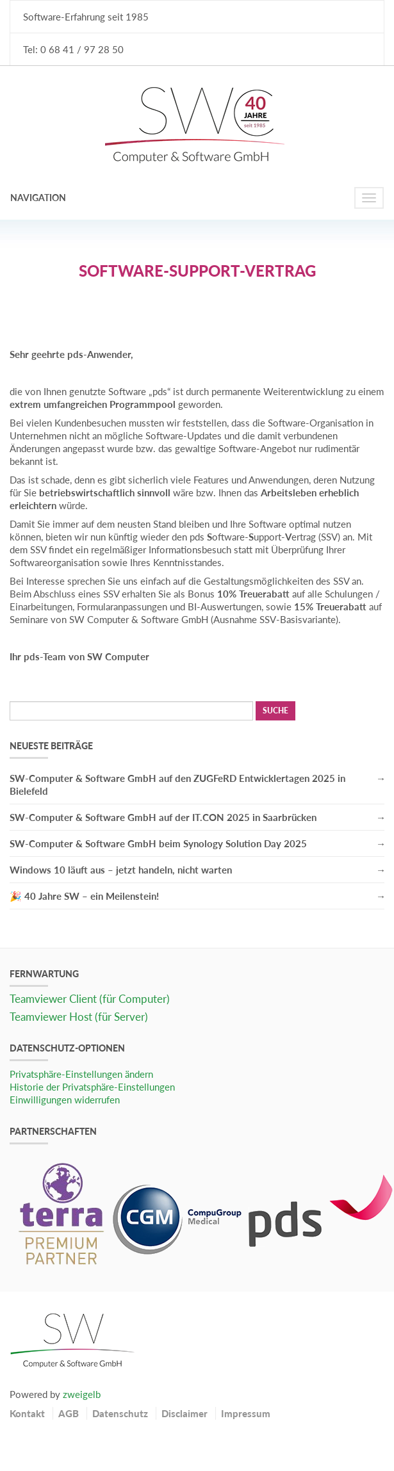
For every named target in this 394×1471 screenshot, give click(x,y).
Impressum (245, 1413)
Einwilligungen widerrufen (65, 1099)
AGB (68, 1413)
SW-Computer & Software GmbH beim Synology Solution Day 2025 (158, 843)
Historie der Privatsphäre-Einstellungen (92, 1087)
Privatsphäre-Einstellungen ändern (81, 1074)
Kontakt (27, 1413)
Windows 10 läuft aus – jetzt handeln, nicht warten (121, 869)
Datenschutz (120, 1413)
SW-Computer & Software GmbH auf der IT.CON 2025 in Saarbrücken (163, 817)
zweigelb (82, 1394)
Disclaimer (184, 1413)
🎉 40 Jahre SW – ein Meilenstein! (84, 896)
